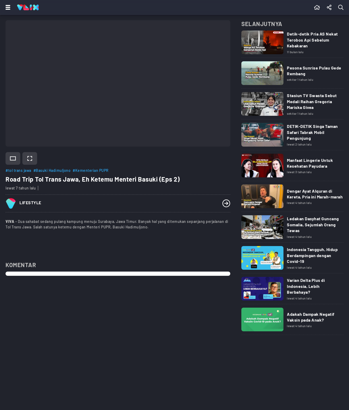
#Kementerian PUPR (91, 170)
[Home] (28, 7)
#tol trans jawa (18, 170)
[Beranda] (317, 7)
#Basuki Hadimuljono (52, 170)
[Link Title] (292, 44)
